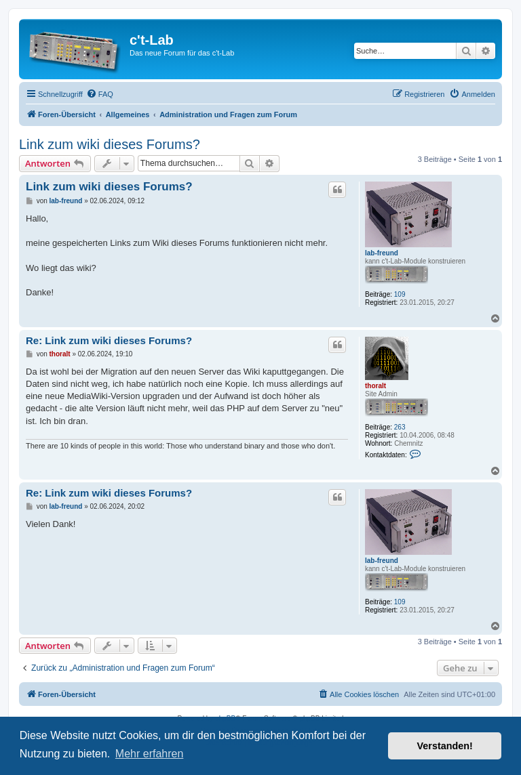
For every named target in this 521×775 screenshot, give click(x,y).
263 (400, 427)
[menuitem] (99, 94)
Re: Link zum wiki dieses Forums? (109, 340)
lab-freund (381, 253)
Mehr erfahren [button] (149, 753)
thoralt (375, 386)
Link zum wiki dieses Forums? (109, 144)
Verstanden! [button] (445, 745)
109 (400, 294)
